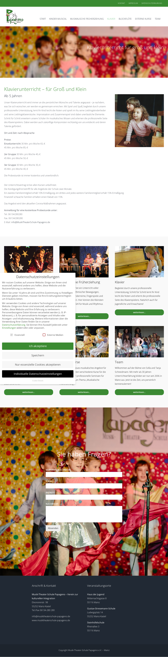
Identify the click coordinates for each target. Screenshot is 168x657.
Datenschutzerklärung (13, 324)
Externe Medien (53, 334)
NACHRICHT (52, 504)
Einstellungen (9, 327)
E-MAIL (50, 481)
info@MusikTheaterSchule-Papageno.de (30, 222)
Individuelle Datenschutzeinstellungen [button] (38, 374)
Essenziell (17, 334)
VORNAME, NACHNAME (59, 469)
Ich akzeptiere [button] (38, 346)
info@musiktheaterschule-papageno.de (51, 616)
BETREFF (50, 492)
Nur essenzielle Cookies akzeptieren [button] (38, 364)
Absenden (53, 528)
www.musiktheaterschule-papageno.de (51, 620)
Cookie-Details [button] (37, 380)
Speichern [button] (37, 355)
